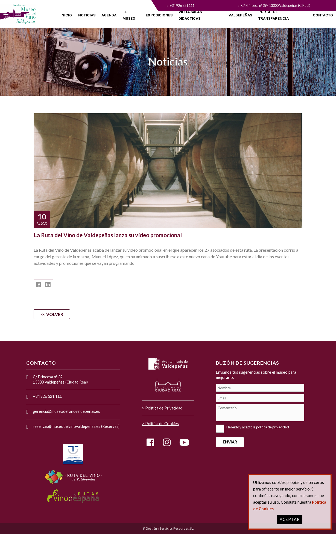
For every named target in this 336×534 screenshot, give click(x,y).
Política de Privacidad (163, 408)
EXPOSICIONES (159, 15)
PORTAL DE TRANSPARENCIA (273, 15)
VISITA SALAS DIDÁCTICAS (190, 15)
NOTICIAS (86, 15)
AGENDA (108, 15)
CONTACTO (323, 15)
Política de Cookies (162, 423)
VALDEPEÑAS (240, 15)
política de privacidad (272, 427)
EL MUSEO (128, 15)
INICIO (66, 15)
